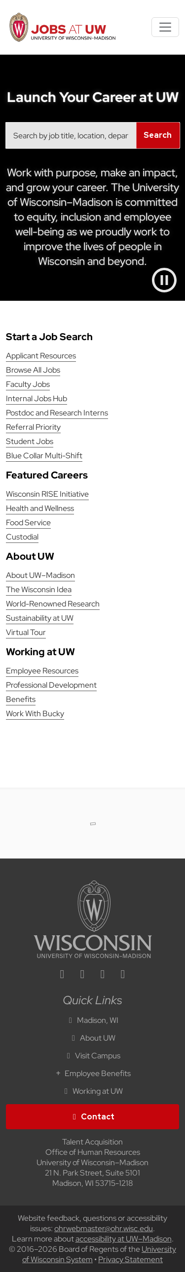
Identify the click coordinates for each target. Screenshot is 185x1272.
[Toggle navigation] (165, 27)
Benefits (21, 699)
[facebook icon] (82, 975)
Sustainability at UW (40, 618)
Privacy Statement (130, 1259)
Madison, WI (92, 1020)
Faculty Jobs (28, 384)
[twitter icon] (102, 975)
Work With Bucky (35, 713)
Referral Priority (33, 427)
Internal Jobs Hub (36, 398)
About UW (92, 1038)
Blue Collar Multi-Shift (44, 455)
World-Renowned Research (53, 604)
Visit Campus (92, 1055)
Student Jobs (29, 441)
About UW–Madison (40, 575)
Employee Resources (42, 671)
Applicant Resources (41, 355)
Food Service (28, 522)
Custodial (22, 537)
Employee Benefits (93, 1073)
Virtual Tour (26, 632)
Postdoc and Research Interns (57, 413)
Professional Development (51, 685)
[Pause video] (164, 280)
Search (158, 135)
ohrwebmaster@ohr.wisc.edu (103, 1228)
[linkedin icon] (62, 975)
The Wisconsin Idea (39, 589)
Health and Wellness (40, 508)
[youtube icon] (122, 975)
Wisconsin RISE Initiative (47, 494)
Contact (92, 1117)
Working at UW (93, 1091)
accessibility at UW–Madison (123, 1239)
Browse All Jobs (33, 370)
